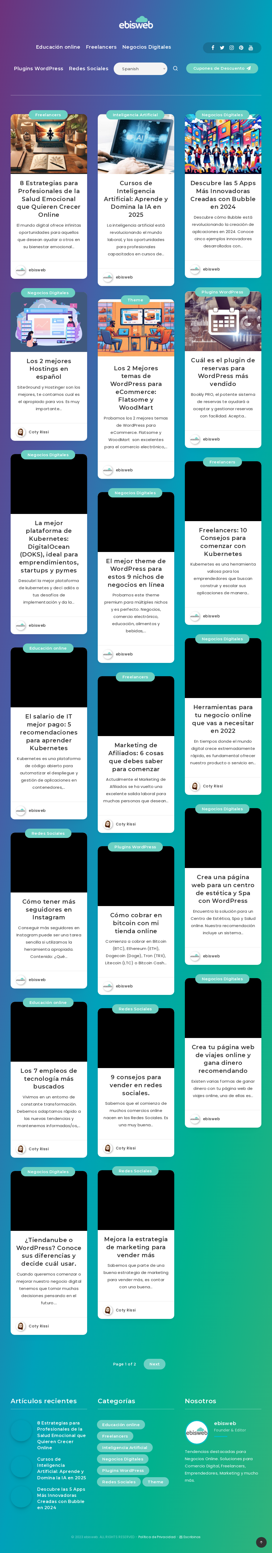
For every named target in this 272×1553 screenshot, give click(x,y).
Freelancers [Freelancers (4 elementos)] (115, 1436)
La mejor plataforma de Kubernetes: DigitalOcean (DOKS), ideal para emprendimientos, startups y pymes (49, 547)
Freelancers (101, 47)
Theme (135, 299)
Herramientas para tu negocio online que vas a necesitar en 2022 (223, 719)
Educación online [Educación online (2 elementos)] (121, 1424)
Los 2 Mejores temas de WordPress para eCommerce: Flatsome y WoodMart (136, 388)
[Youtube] (251, 47)
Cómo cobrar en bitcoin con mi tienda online (136, 923)
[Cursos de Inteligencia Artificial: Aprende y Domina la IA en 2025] (21, 1466)
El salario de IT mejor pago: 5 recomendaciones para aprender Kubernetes (49, 732)
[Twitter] (222, 47)
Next (155, 1364)
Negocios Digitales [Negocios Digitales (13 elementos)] (122, 1458)
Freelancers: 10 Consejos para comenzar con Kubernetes (223, 542)
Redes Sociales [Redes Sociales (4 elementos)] (118, 1481)
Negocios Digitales (146, 47)
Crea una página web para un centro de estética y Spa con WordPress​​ (223, 889)
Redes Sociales (88, 69)
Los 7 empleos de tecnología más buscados (48, 1078)
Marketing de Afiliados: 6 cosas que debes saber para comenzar (136, 757)
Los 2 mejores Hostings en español (49, 369)
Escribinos (192, 1537)
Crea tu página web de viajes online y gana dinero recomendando (223, 1059)
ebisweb (225, 1423)
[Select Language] (140, 69)
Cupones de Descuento (222, 68)
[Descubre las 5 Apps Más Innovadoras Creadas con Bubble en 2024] (21, 1497)
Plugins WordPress (38, 69)
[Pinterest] (241, 47)
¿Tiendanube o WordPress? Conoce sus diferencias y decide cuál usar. (49, 1251)
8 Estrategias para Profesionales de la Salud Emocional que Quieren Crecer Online (49, 199)
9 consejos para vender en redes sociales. (136, 1085)
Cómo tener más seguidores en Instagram (48, 909)
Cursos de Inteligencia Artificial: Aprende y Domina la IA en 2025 (136, 199)
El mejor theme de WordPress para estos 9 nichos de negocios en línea (136, 573)
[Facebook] (212, 47)
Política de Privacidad (157, 1537)
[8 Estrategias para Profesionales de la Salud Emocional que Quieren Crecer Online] (21, 1430)
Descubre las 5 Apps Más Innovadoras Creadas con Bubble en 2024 (223, 195)
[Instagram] (232, 47)
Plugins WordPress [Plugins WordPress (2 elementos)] (123, 1470)
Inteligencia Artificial (135, 114)
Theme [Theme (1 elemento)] (156, 1481)
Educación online (58, 47)
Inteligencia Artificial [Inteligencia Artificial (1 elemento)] (124, 1447)
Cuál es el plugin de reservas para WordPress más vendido (223, 372)
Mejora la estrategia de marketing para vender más (136, 1247)
